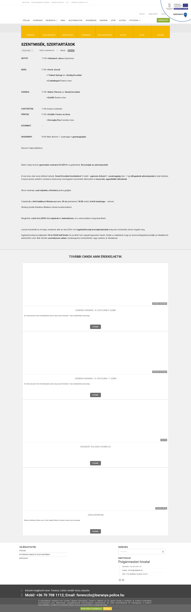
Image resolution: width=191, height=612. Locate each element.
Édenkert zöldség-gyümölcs (95, 447)
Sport (113, 20)
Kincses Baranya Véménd (40, 2)
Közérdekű (38, 20)
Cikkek (62, 50)
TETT (67, 2)
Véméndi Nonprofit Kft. (80, 2)
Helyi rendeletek (75, 20)
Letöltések (134, 20)
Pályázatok (51, 20)
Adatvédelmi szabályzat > (91, 609)
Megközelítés (153, 11)
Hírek (63, 20)
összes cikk (26, 50)
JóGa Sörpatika (95, 515)
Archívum (25, 2)
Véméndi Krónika (57, 2)
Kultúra (122, 20)
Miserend (104, 20)
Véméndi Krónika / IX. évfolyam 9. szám (95, 310)
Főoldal (26, 20)
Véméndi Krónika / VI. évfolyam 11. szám (95, 379)
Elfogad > (107, 609)
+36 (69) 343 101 (135, 567)
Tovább (95, 327)
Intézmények (91, 20)
